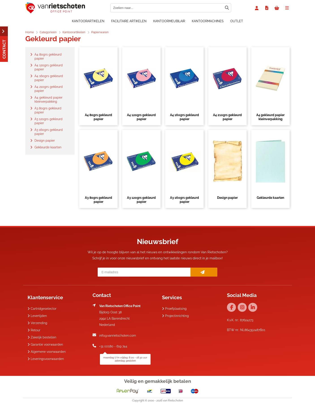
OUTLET (236, 21)
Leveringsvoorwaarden (46, 359)
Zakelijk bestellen (42, 337)
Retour (34, 330)
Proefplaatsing (174, 308)
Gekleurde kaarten (270, 197)
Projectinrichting (175, 316)
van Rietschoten (173, 400)
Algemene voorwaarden (47, 351)
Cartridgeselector (42, 308)
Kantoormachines (208, 21)
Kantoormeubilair (169, 21)
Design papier (227, 197)
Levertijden (37, 316)
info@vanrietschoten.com (117, 335)
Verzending (37, 323)
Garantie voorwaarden (45, 344)
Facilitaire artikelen (129, 21)
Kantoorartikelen (88, 21)
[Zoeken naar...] (226, 7)
